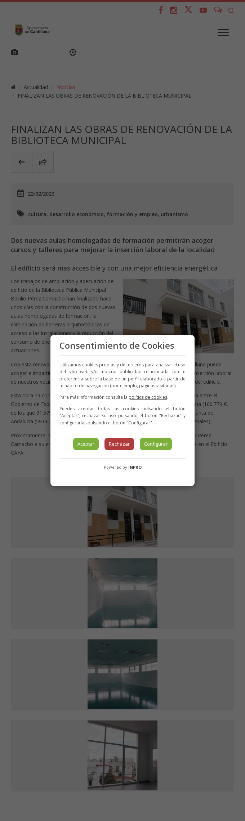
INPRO (135, 467)
